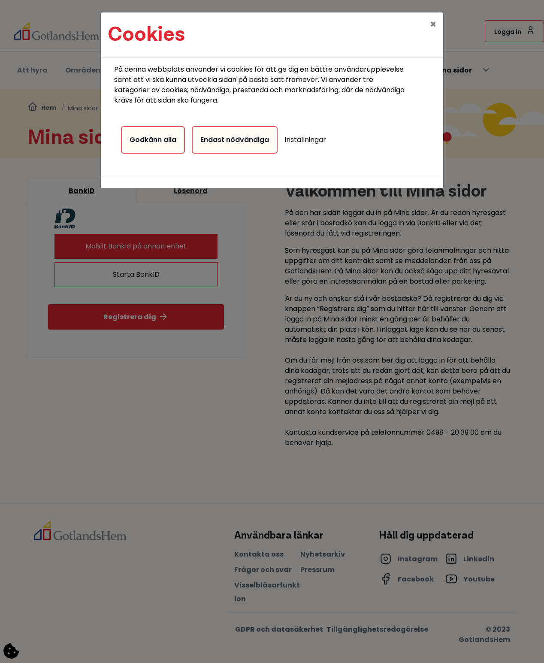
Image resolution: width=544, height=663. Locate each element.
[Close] (433, 20)
